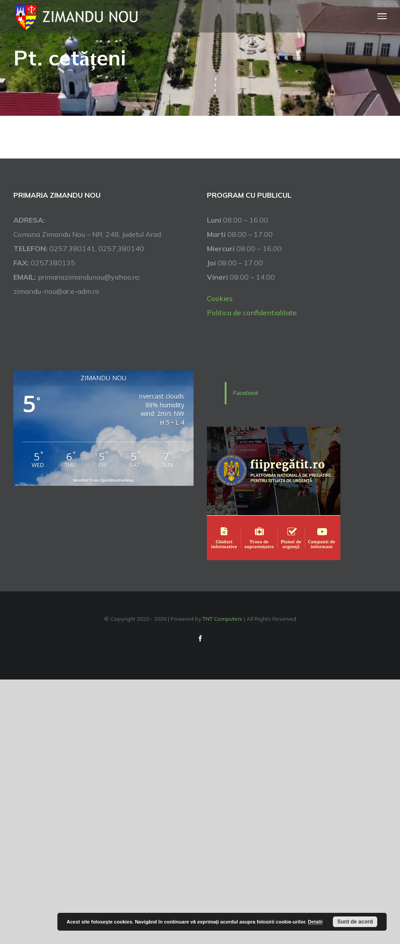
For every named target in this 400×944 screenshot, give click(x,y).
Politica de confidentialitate (252, 312)
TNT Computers (222, 618)
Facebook (246, 393)
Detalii (315, 921)
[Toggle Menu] (382, 16)
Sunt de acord (355, 922)
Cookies (220, 298)
